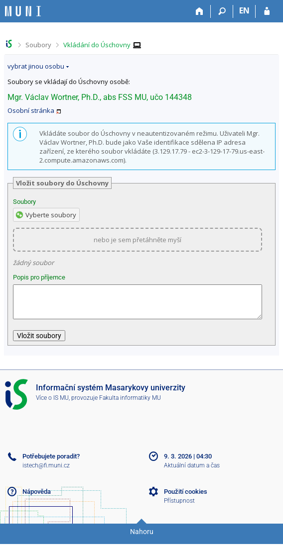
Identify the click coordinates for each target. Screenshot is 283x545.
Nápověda (36, 497)
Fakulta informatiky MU (130, 403)
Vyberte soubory (50, 214)
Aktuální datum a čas (192, 471)
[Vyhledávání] (222, 11)
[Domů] (199, 11)
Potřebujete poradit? (51, 462)
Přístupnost (179, 506)
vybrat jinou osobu (35, 66)
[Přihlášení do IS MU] (267, 11)
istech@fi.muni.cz (46, 471)
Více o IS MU (52, 403)
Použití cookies (185, 497)
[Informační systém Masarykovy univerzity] (23, 11)
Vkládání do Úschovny (97, 44)
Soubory (38, 44)
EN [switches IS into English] (244, 10)
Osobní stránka (30, 110)
